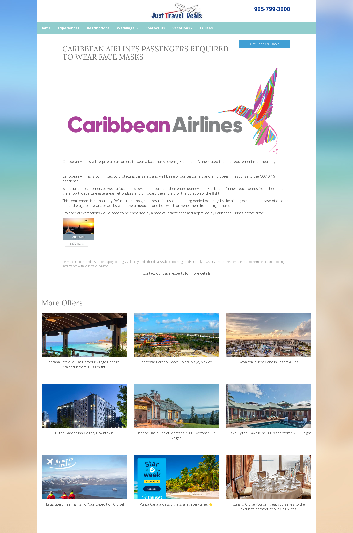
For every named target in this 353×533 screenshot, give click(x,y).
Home (45, 28)
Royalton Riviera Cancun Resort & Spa (268, 338)
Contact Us (155, 28)
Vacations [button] (182, 28)
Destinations (98, 28)
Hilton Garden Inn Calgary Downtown (84, 409)
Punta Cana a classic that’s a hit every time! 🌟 (176, 481)
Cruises (206, 28)
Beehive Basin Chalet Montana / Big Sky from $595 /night (176, 412)
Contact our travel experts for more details (177, 273)
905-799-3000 (272, 9)
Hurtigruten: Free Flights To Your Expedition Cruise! (84, 481)
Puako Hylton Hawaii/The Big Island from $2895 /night (268, 409)
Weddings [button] (127, 28)
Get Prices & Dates (265, 44)
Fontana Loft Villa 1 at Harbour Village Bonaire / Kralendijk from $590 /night (84, 341)
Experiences (68, 28)
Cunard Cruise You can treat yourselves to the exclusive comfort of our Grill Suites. (268, 483)
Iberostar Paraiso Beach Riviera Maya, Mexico (176, 338)
